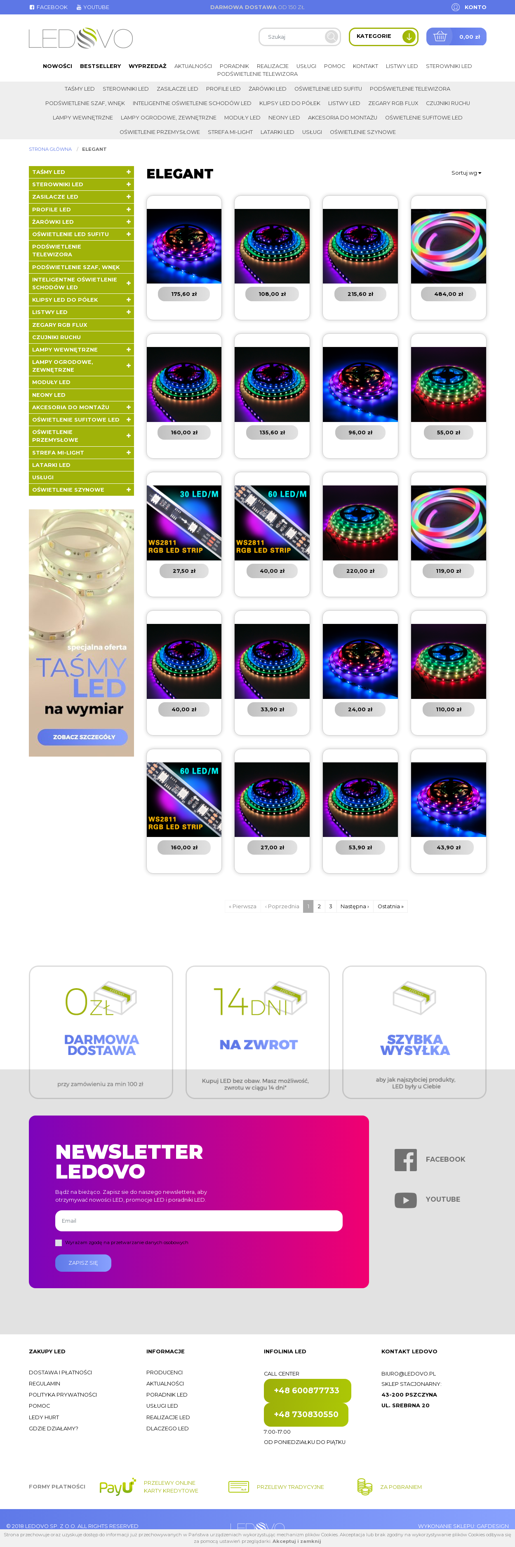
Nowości (57, 66)
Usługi (306, 66)
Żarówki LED (268, 89)
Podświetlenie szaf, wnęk (85, 103)
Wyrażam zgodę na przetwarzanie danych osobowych (126, 1242)
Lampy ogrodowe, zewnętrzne (168, 118)
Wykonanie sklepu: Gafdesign (463, 1526)
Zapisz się (83, 1263)
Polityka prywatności (63, 1395)
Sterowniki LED (449, 66)
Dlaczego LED (167, 1428)
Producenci (164, 1372)
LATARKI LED (277, 132)
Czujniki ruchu (448, 103)
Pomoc (334, 66)
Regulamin (44, 1384)
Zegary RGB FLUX (393, 103)
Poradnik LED (167, 1395)
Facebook (48, 7)
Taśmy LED (80, 89)
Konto (476, 7)
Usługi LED (162, 1406)
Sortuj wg (466, 173)
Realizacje (273, 66)
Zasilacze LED (177, 89)
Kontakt (365, 66)
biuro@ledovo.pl (408, 1374)
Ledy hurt (44, 1417)
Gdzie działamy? (53, 1428)
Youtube (92, 7)
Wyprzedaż (148, 66)
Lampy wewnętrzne (83, 118)
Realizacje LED (168, 1417)
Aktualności (193, 66)
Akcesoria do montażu (342, 118)
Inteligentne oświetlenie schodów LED (192, 103)
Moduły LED (242, 118)
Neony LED (284, 118)
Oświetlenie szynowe (363, 132)
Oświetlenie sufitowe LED (424, 118)
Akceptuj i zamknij (297, 1541)
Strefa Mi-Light (230, 132)
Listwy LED (402, 66)
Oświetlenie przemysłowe (160, 132)
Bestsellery (100, 66)
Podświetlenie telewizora (257, 74)
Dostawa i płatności (60, 1372)
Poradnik (234, 66)
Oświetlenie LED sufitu (328, 89)
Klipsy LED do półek (289, 103)
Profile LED (223, 89)
